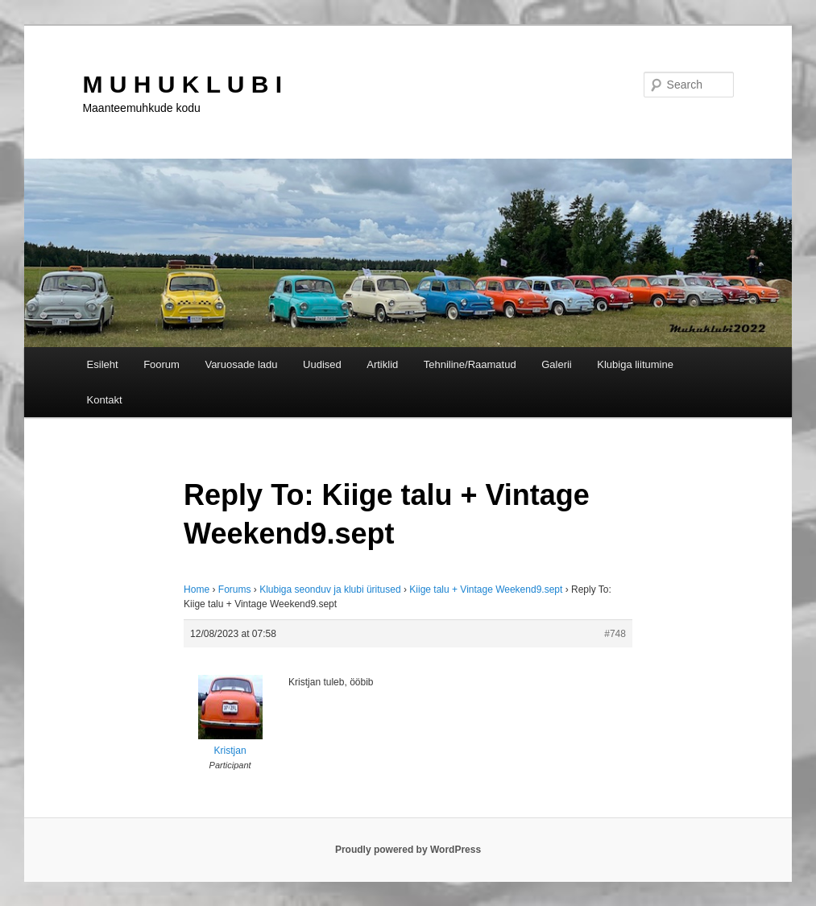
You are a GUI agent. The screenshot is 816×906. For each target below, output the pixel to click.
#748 (615, 633)
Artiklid (382, 364)
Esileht (102, 364)
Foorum (161, 364)
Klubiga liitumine (635, 364)
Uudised (322, 364)
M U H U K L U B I (182, 84)
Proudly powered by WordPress (408, 849)
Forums (234, 589)
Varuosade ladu (241, 364)
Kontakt (104, 400)
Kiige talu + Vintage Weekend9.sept (485, 589)
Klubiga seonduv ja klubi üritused (329, 589)
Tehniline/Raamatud (470, 364)
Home (196, 589)
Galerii (556, 364)
